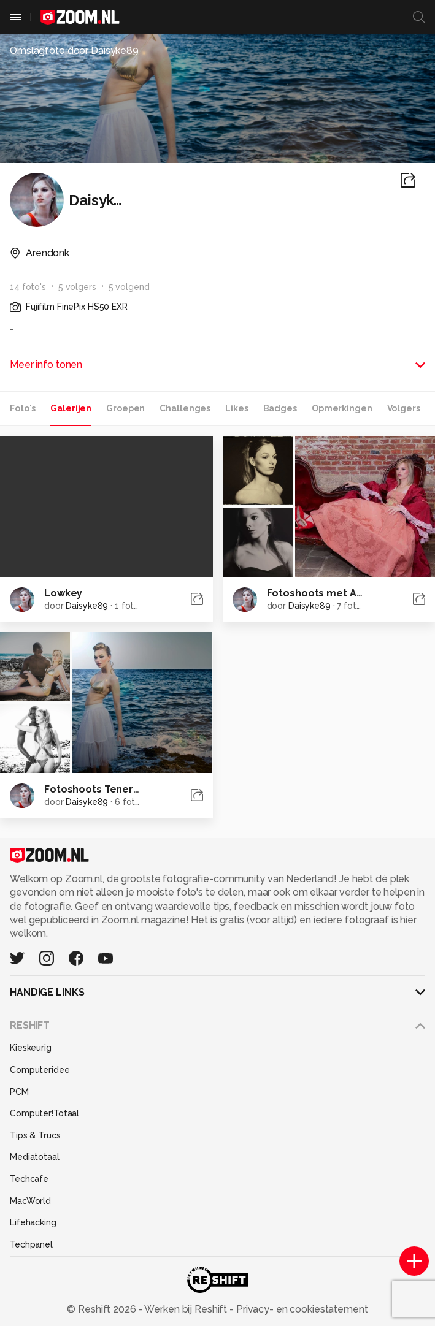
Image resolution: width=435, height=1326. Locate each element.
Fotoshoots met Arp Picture (336, 593)
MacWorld (30, 1201)
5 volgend (129, 287)
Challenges (185, 408)
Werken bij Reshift (185, 1309)
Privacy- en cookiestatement (301, 1309)
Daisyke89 (87, 606)
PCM (19, 1092)
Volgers (403, 408)
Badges (280, 408)
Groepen (125, 408)
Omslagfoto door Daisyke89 (74, 50)
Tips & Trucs (35, 1135)
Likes (236, 408)
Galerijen (70, 408)
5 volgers (77, 287)
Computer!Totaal (44, 1113)
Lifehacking (33, 1222)
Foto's (23, 408)
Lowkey (63, 593)
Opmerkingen (342, 408)
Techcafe (29, 1179)
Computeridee (40, 1070)
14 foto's (28, 287)
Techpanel (31, 1244)
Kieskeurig (31, 1048)
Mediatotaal (35, 1157)
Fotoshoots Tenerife (95, 789)
